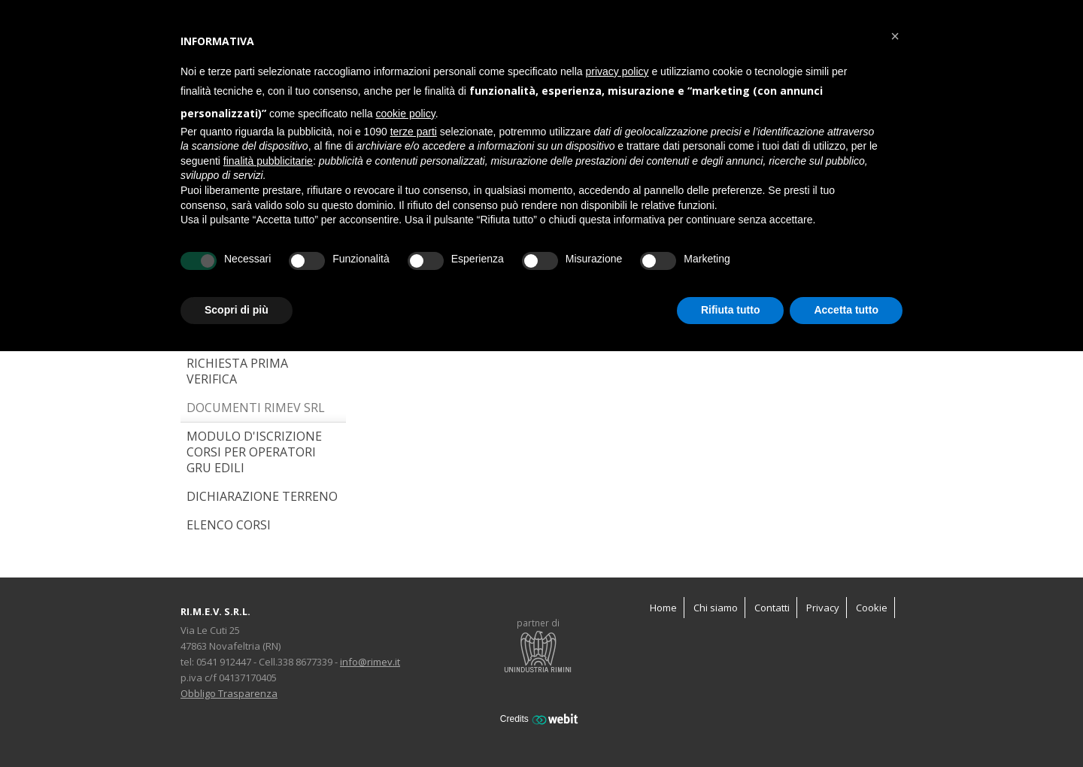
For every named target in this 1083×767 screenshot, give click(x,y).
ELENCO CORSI (229, 525)
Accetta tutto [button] (846, 310)
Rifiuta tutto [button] (730, 310)
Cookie (871, 607)
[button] (895, 36)
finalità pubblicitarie (268, 161)
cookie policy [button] (405, 114)
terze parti (413, 132)
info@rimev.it (370, 661)
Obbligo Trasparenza (229, 693)
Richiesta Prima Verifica (237, 371)
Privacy (822, 607)
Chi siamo (715, 607)
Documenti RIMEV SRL (256, 407)
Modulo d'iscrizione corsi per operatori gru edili (254, 452)
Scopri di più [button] (236, 310)
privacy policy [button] (617, 71)
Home (663, 607)
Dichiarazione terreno (262, 496)
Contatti (772, 607)
